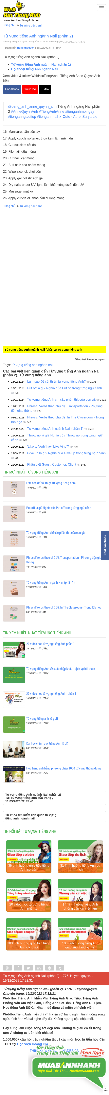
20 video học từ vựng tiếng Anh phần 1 (50, 644)
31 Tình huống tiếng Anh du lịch (80, 869)
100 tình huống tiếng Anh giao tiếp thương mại (80, 949)
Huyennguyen (26, 47)
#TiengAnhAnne (51, 112)
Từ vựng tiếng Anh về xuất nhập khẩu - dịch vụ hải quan (60, 668)
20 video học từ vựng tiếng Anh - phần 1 (51, 693)
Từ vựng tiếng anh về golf (42, 718)
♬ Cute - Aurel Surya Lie (78, 117)
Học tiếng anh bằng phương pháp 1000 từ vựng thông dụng (63, 768)
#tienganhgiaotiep (22, 117)
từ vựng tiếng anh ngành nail (32, 365)
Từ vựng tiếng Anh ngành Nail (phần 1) (41, 64)
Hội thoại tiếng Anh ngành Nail (34, 69)
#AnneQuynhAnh (24, 112)
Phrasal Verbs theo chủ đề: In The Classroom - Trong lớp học (63, 607)
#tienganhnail (47, 117)
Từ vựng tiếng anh (31, 25)
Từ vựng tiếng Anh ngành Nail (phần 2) (38, 36)
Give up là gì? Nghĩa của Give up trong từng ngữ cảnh (66, 453)
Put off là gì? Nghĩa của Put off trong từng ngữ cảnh (64, 388)
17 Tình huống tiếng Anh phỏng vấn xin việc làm (80, 909)
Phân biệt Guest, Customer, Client (52, 464)
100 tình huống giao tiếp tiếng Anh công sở (28, 949)
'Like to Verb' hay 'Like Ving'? (48, 446)
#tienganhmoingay (79, 112)
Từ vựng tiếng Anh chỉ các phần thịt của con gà (61, 399)
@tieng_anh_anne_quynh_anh (32, 106)
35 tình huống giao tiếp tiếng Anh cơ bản (28, 869)
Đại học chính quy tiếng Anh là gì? (47, 743)
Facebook (12, 89)
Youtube (30, 89)
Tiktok (45, 89)
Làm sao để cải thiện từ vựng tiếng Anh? (57, 381)
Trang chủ (9, 25)
